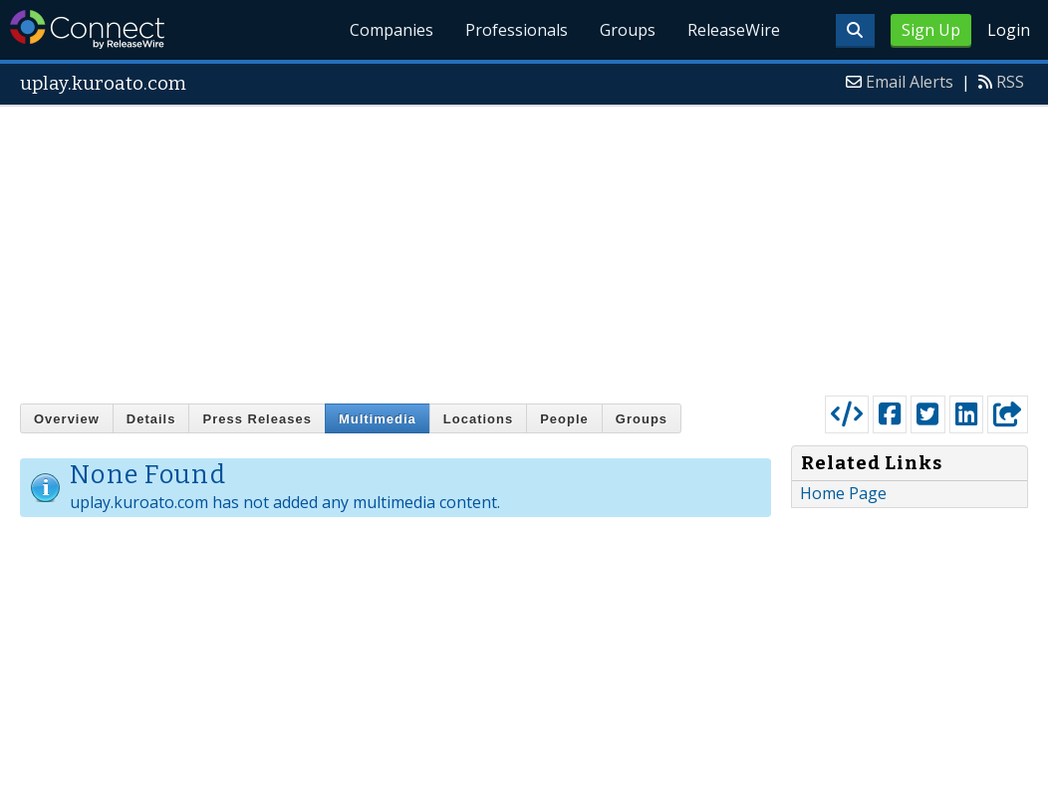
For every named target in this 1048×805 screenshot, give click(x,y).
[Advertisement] (524, 246)
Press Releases (256, 418)
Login (1008, 30)
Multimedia (377, 418)
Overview (67, 418)
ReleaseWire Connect (87, 29)
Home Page (843, 493)
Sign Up (931, 30)
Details (151, 418)
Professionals (516, 30)
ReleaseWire (733, 30)
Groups (627, 30)
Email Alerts (909, 82)
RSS (1010, 82)
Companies (392, 30)
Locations (478, 418)
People (564, 418)
